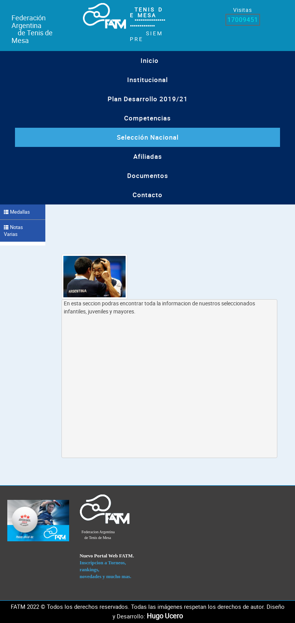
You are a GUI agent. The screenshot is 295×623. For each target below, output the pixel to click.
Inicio (150, 60)
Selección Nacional (148, 137)
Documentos (147, 175)
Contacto (147, 194)
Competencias (147, 118)
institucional (147, 79)
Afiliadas (147, 156)
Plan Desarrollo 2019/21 (148, 98)
